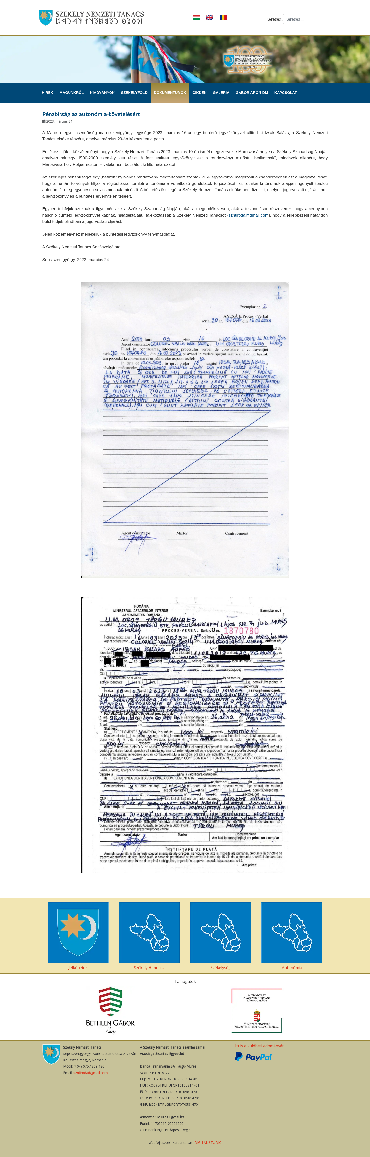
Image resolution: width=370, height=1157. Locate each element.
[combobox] (307, 19)
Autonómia (291, 936)
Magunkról (72, 92)
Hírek (47, 92)
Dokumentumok (170, 92)
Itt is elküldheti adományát (259, 1046)
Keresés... (274, 19)
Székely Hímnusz (149, 936)
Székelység (220, 936)
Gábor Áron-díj (252, 92)
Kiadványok (102, 92)
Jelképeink (78, 936)
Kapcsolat (285, 92)
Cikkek (199, 92)
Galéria (221, 92)
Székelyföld (134, 92)
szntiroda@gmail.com (249, 215)
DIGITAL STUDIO (208, 1142)
